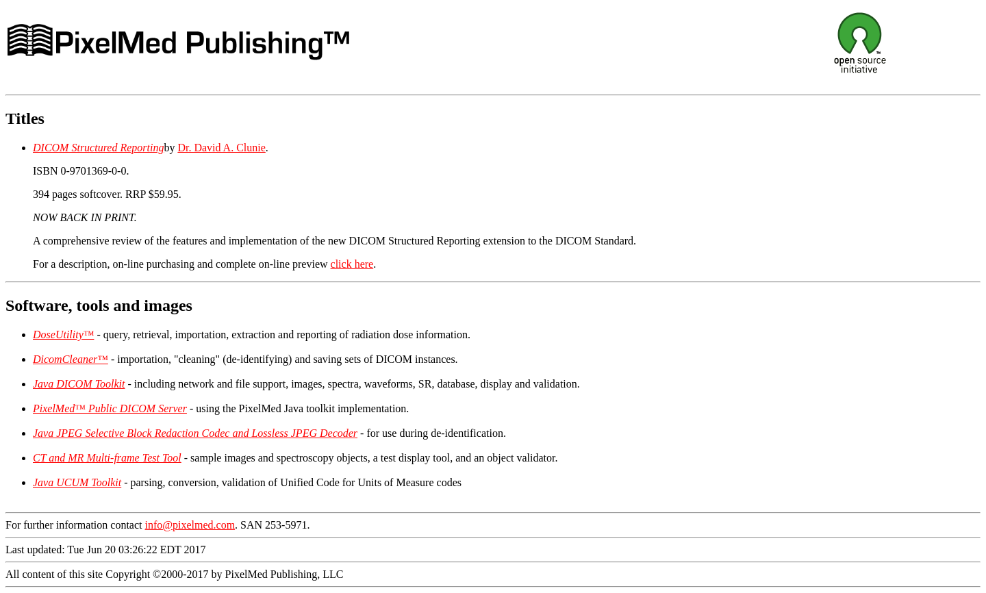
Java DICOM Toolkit (79, 384)
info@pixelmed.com (190, 525)
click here (352, 264)
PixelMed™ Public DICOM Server (110, 408)
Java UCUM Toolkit (77, 482)
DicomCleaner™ (70, 359)
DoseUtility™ (63, 334)
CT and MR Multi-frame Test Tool (107, 458)
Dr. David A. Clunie (221, 147)
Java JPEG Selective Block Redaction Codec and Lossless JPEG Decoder (195, 433)
